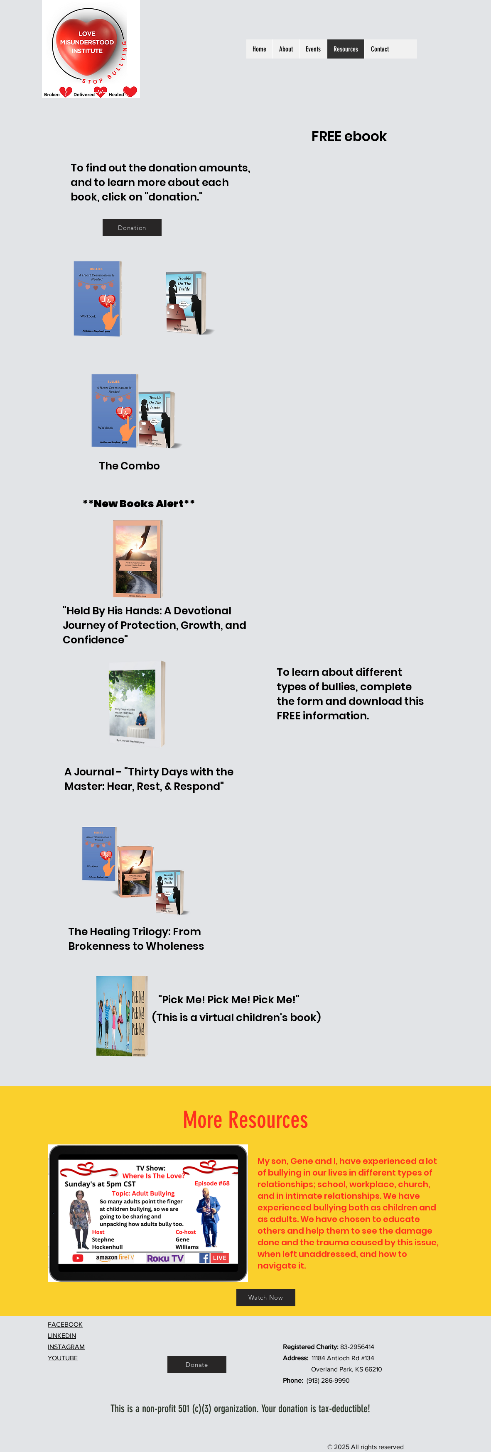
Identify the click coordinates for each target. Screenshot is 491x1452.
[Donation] (132, 227)
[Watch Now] (265, 1297)
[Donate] (196, 1364)
